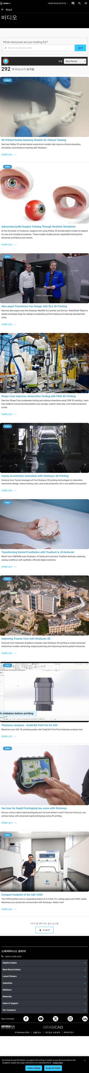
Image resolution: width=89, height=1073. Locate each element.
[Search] (79, 3)
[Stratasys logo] (5, 3)
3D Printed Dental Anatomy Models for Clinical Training (33, 140)
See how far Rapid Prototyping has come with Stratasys (34, 808)
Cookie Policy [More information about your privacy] (58, 1063)
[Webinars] (44, 990)
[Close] (85, 1060)
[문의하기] (73, 3)
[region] (44, 1064)
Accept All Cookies (53, 1068)
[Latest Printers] (44, 976)
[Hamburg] (86, 3)
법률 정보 (37, 1032)
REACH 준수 (69, 1032)
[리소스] (3, 10)
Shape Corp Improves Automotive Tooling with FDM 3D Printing (38, 396)
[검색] (80, 48)
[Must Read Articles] (44, 969)
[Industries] (44, 983)
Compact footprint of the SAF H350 (22, 894)
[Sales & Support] (44, 1003)
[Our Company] (44, 1010)
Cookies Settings (33, 1068)
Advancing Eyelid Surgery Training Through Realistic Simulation (38, 226)
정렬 (60, 61)
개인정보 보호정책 (52, 1032)
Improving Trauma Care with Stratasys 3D (25, 638)
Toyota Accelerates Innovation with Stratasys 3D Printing (34, 475)
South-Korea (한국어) (57, 3)
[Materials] (44, 996)
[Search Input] (39, 48)
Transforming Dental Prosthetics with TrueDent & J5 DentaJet (37, 552)
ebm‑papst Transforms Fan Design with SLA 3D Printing (34, 306)
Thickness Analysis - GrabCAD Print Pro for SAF (29, 725)
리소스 (9, 9)
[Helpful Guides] (44, 963)
